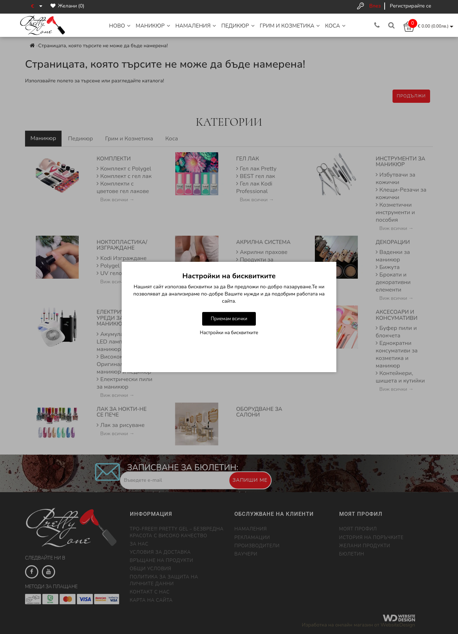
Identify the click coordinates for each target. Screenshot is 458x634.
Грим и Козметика (290, 25)
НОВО (120, 25)
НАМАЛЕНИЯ (195, 25)
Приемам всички (229, 319)
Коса (335, 25)
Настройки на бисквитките (229, 333)
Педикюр (237, 25)
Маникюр (153, 25)
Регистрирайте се (410, 6)
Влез (375, 6)
